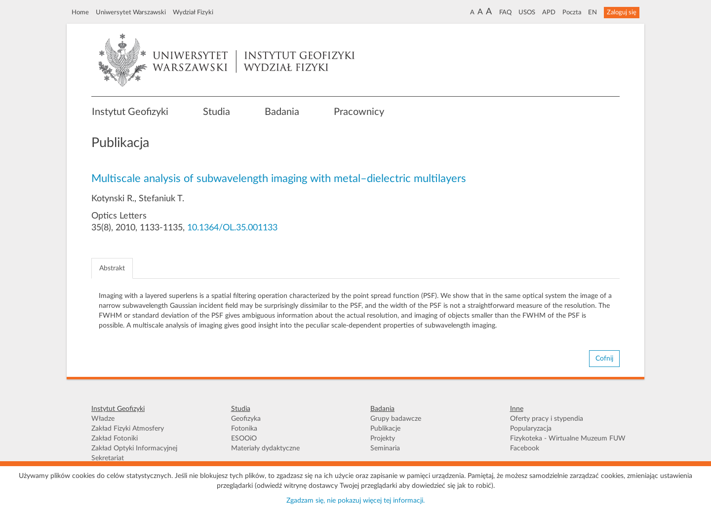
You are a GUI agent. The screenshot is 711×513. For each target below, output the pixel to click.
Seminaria (385, 448)
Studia (216, 112)
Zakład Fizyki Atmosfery (127, 428)
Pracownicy (359, 112)
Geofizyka (246, 418)
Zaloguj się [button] (621, 12)
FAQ (505, 12)
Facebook (524, 448)
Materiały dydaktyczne (265, 448)
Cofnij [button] (604, 358)
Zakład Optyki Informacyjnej (134, 448)
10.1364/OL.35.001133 (232, 227)
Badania (282, 112)
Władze (103, 418)
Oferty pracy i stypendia (546, 418)
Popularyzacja (531, 428)
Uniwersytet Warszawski (131, 12)
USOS (526, 12)
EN (592, 12)
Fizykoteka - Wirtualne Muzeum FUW (568, 438)
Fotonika (244, 428)
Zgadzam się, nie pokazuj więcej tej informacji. (355, 500)
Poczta (571, 12)
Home (80, 12)
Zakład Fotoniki (114, 438)
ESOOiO (244, 438)
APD (548, 12)
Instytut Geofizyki (130, 112)
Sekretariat (107, 458)
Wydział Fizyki (193, 12)
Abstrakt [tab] (112, 268)
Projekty (382, 438)
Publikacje (385, 428)
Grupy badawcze (395, 418)
